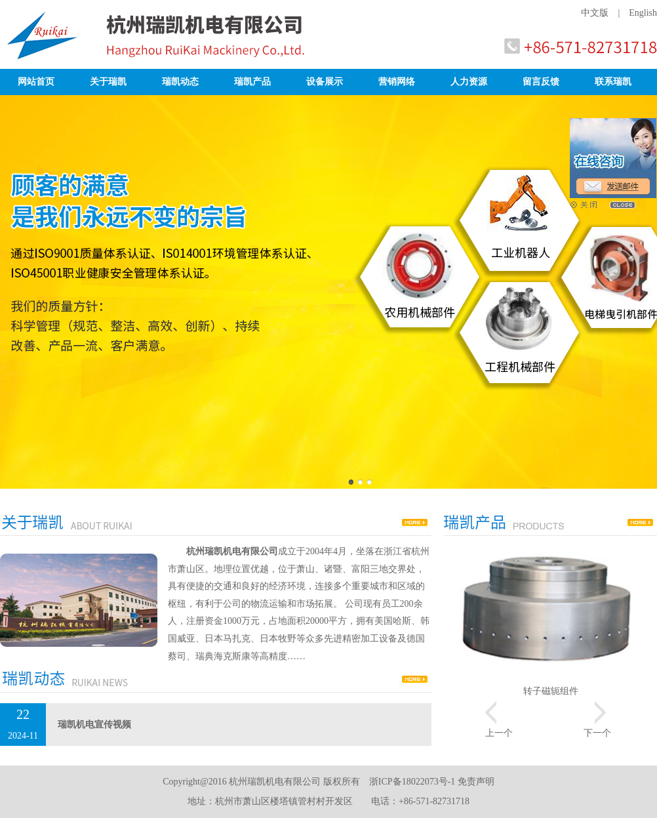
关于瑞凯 (108, 82)
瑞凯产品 (252, 82)
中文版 (594, 13)
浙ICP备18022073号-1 (412, 782)
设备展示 (324, 82)
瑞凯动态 (180, 82)
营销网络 (396, 82)
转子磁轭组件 (550, 691)
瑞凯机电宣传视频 (94, 724)
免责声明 (476, 782)
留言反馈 (541, 82)
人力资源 (468, 82)
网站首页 (36, 82)
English (643, 13)
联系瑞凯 (613, 82)
